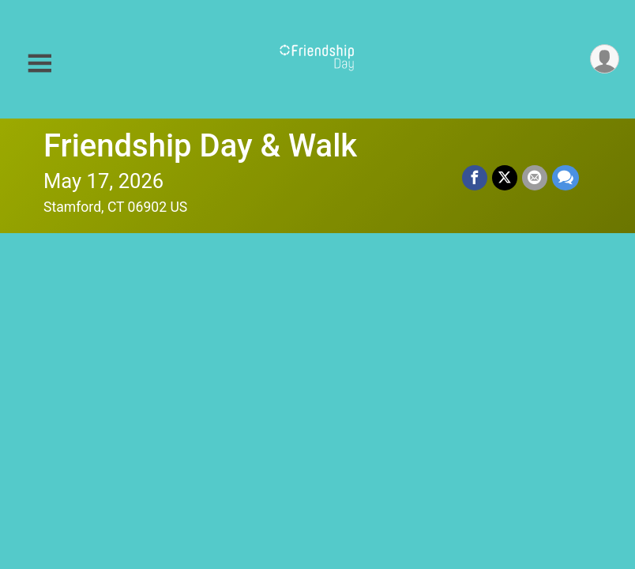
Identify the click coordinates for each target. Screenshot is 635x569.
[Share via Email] (534, 177)
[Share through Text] (565, 177)
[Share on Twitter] (504, 177)
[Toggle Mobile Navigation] (39, 63)
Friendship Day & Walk (200, 145)
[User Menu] (604, 58)
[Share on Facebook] (474, 177)
